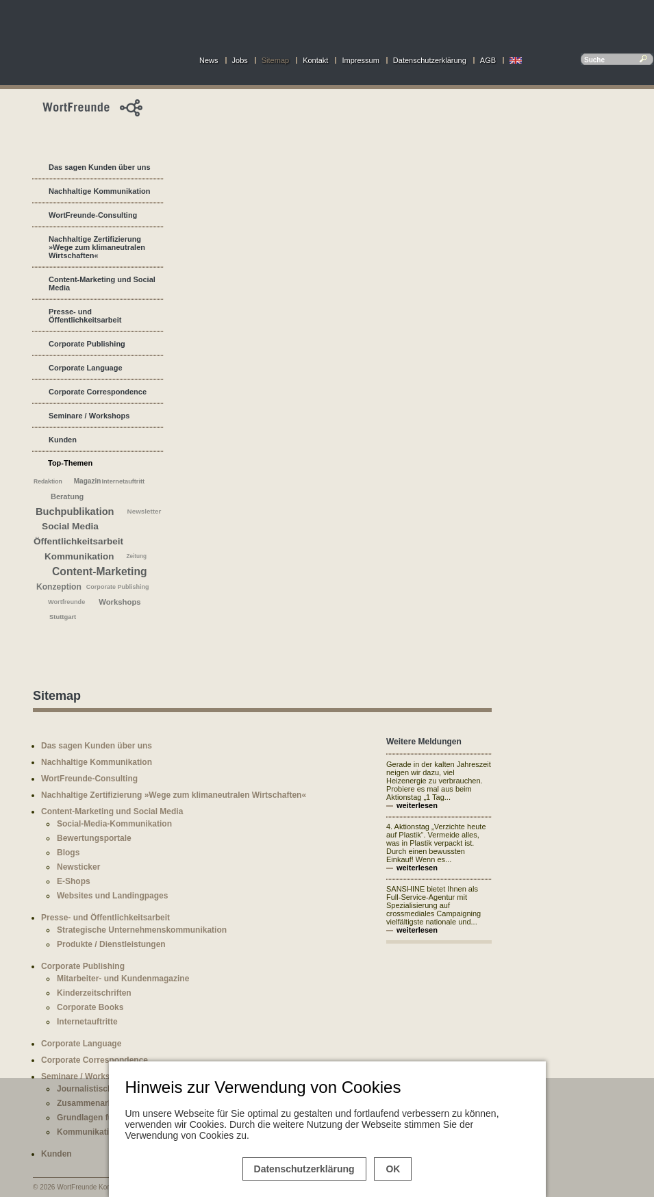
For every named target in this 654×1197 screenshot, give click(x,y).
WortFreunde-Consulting (93, 215)
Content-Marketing (99, 571)
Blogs (68, 852)
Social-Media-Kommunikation (114, 824)
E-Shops (73, 881)
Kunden (63, 440)
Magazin (87, 481)
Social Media (70, 526)
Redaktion (48, 481)
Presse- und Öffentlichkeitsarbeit (85, 315)
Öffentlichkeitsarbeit (78, 541)
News (208, 60)
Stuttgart (62, 616)
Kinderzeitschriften (94, 993)
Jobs (240, 60)
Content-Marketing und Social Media (102, 283)
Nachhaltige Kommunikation (100, 191)
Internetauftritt (122, 481)
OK (393, 1168)
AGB (488, 60)
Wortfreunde (66, 601)
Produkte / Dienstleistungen (111, 944)
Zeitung (136, 556)
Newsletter (144, 511)
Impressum (360, 60)
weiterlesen (417, 805)
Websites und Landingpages (112, 895)
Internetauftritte (87, 1021)
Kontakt (315, 60)
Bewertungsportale (94, 838)
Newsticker (78, 867)
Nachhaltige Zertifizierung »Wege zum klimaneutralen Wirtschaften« (97, 247)
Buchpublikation (75, 511)
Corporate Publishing (87, 344)
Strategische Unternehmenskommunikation (142, 930)
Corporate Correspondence (98, 392)
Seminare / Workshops (89, 416)
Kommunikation (79, 556)
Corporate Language (86, 368)
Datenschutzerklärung (429, 60)
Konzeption (58, 587)
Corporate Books (90, 1007)
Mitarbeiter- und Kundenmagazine (123, 978)
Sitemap (275, 60)
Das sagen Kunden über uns (100, 167)
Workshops (119, 602)
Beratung (67, 496)
